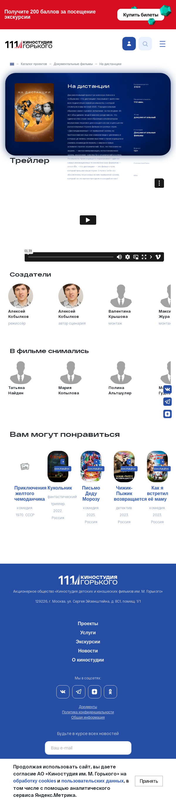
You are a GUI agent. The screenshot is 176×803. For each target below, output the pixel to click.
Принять (149, 781)
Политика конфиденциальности (88, 712)
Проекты (88, 622)
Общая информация (88, 717)
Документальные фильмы (73, 64)
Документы (88, 707)
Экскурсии (88, 640)
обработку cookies (34, 780)
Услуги (88, 631)
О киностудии (88, 658)
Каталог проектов (34, 64)
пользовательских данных (92, 780)
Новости (88, 649)
